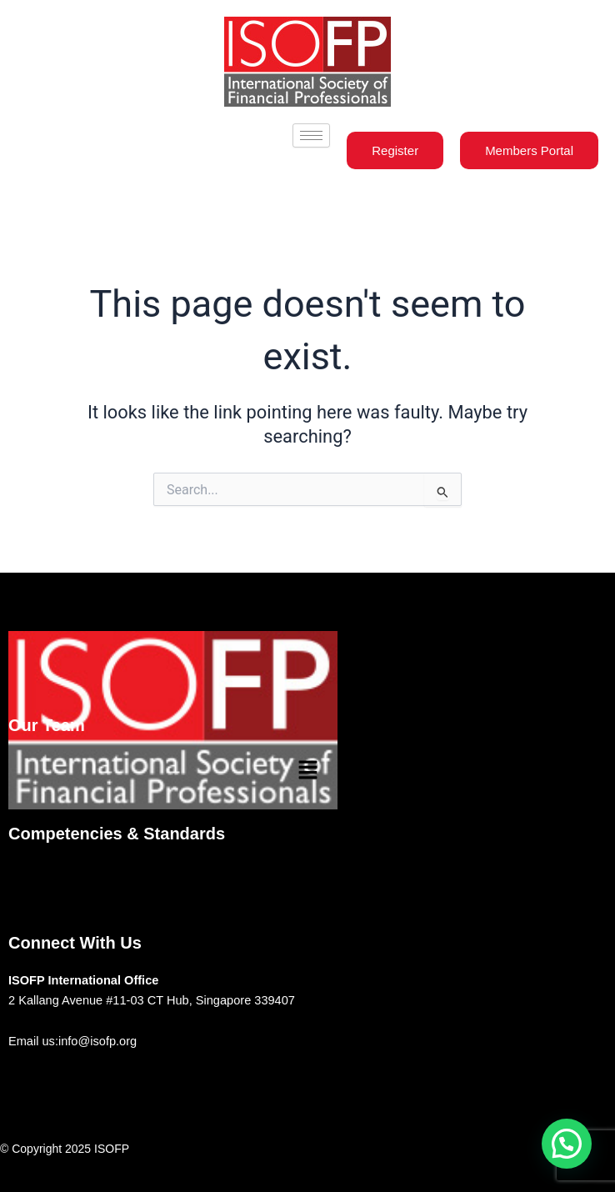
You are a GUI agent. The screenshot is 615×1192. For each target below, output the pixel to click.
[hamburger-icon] (311, 135)
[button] (307, 771)
